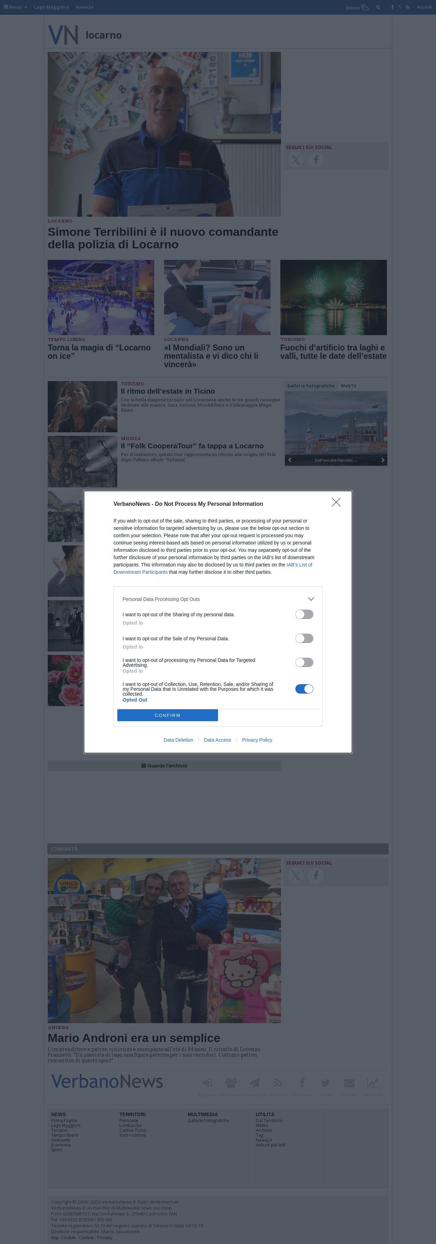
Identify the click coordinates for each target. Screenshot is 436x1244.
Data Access (217, 740)
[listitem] (218, 599)
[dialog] (218, 622)
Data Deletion (178, 740)
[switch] (304, 614)
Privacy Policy (257, 740)
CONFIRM (168, 715)
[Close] (338, 504)
